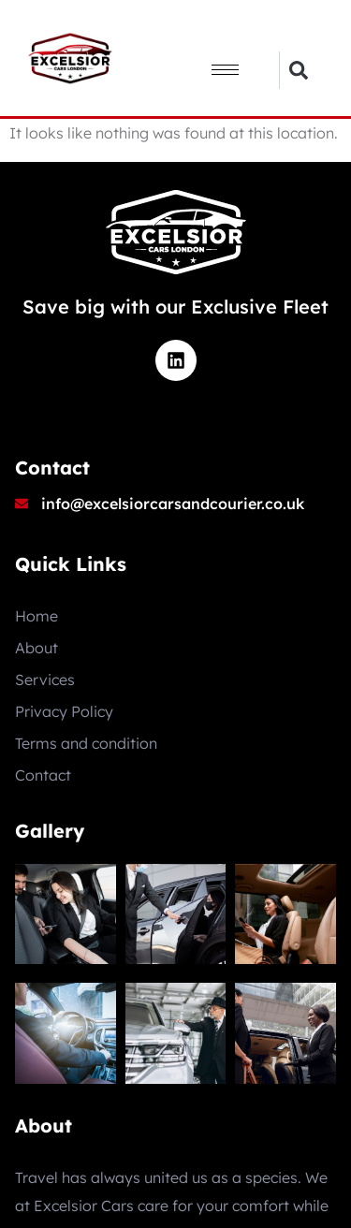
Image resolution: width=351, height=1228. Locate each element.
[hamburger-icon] (225, 69)
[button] (298, 70)
